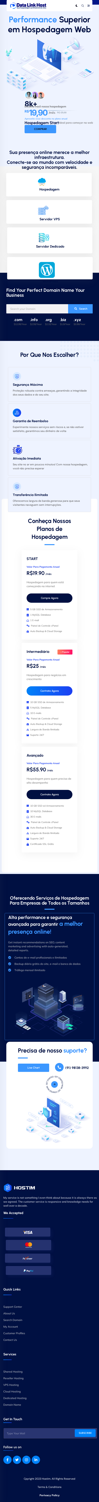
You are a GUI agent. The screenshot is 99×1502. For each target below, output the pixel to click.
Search (80, 308)
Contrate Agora (49, 690)
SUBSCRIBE (85, 1433)
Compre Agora (49, 598)
